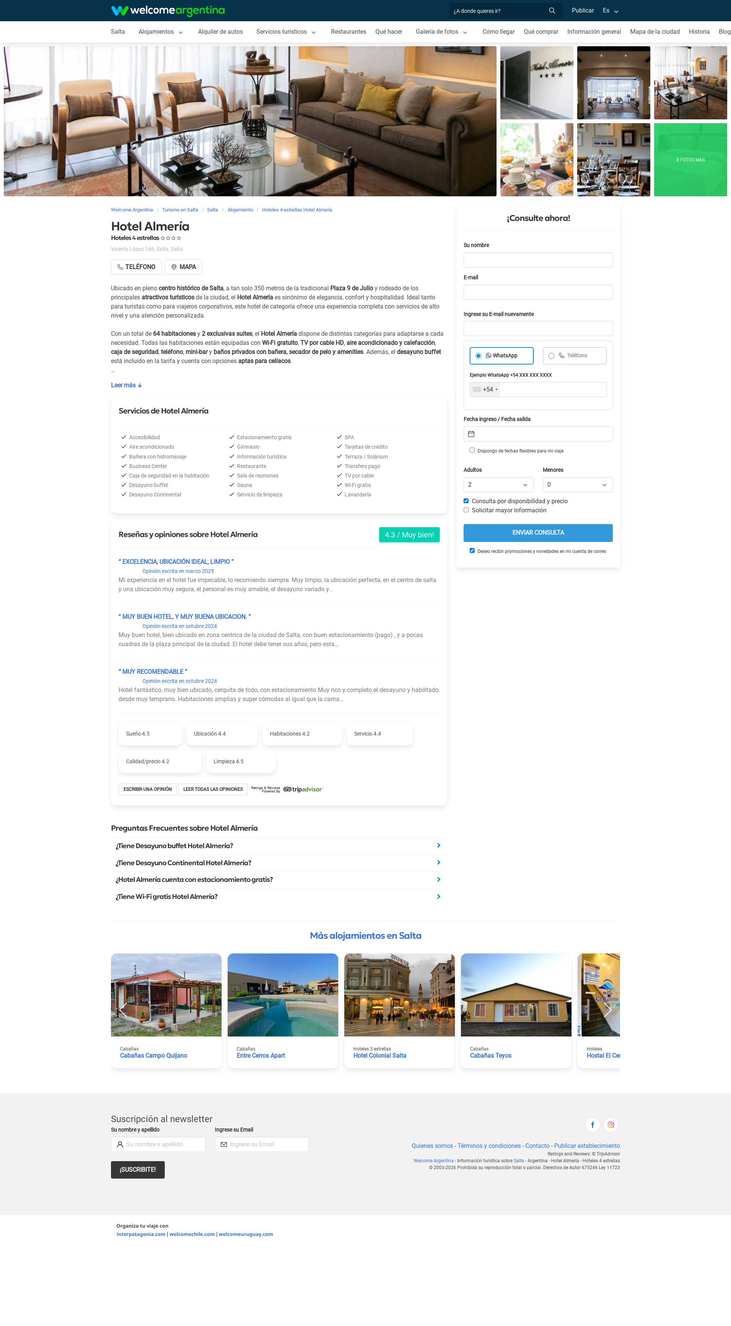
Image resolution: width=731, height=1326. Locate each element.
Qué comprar (541, 31)
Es (606, 10)
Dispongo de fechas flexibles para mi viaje (517, 451)
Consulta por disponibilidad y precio (516, 501)
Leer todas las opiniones (213, 789)
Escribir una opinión (147, 789)
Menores (553, 470)
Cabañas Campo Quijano (153, 1055)
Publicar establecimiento (587, 1145)
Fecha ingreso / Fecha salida (497, 419)
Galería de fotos (437, 31)
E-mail (471, 277)
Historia (699, 31)
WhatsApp (505, 355)
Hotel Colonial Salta (379, 1055)
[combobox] (485, 389)
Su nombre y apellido (135, 1130)
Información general (594, 31)
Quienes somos (432, 1145)
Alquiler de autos (220, 31)
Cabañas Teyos (490, 1055)
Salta (118, 31)
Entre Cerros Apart (261, 1055)
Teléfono (576, 355)
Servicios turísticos (281, 31)
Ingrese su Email (234, 1130)
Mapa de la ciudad (655, 31)
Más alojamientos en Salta (366, 935)
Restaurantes (348, 31)
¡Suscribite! (138, 1169)
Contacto (537, 1145)
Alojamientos (156, 31)
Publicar (583, 10)
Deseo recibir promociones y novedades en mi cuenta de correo (538, 551)
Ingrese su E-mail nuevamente (499, 314)
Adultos (473, 470)
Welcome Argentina (434, 1160)
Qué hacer (388, 31)
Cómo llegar (499, 31)
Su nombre (476, 245)
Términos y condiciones (489, 1145)
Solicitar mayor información (505, 510)
